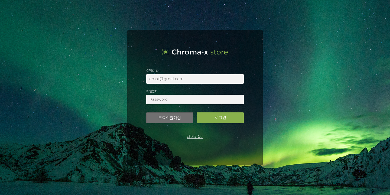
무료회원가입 (169, 118)
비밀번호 (151, 91)
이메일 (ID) (152, 71)
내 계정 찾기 (195, 137)
